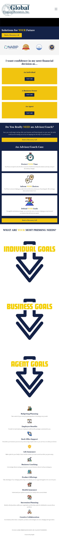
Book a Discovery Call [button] (11, 35)
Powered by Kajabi (29, 534)
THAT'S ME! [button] (29, 79)
